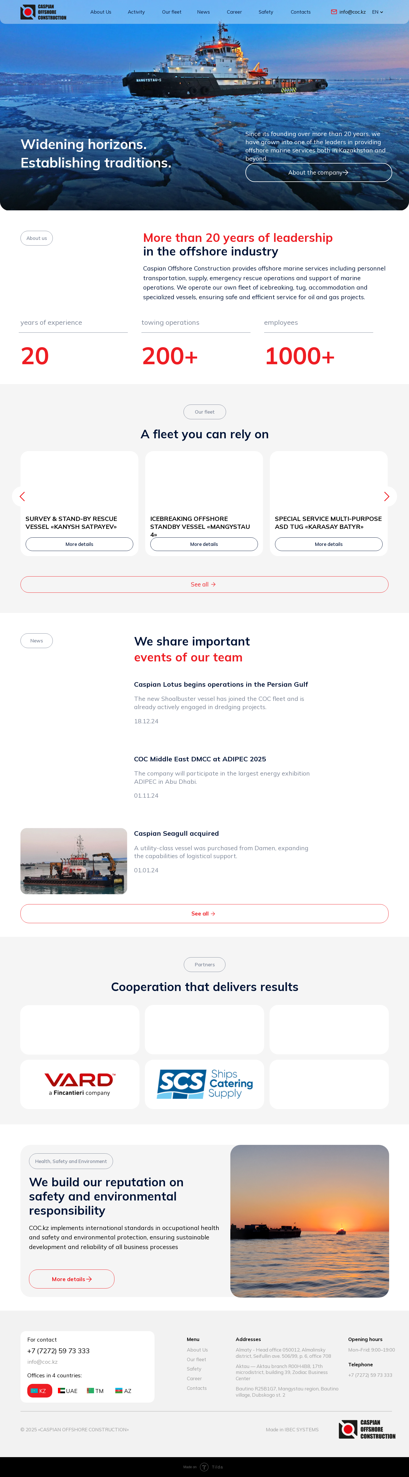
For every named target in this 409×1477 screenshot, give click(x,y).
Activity (136, 12)
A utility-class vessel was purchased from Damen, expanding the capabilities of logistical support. (221, 852)
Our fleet (171, 12)
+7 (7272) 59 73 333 (370, 1375)
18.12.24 (146, 721)
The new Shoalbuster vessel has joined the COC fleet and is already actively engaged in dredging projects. (219, 703)
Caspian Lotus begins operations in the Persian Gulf (221, 684)
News (203, 12)
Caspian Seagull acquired (176, 833)
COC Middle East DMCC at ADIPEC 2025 (200, 759)
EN (375, 12)
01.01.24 (146, 870)
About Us (100, 12)
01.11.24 (146, 795)
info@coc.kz (352, 12)
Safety (266, 12)
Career (234, 12)
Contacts (301, 12)
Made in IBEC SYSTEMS (292, 1429)
